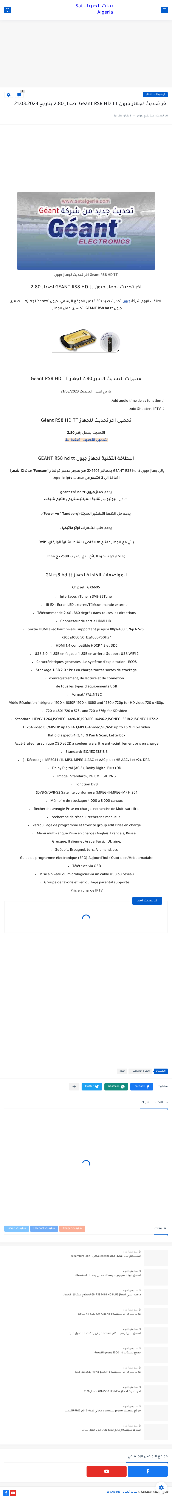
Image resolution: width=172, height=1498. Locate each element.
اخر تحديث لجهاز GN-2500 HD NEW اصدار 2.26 (112, 1391)
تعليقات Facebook (44, 1228)
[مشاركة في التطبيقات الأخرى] (74, 1086)
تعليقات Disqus (17, 1228)
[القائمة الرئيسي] (164, 10)
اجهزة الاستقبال (155, 94)
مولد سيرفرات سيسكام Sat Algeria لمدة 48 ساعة (109, 1314)
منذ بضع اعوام (130, 1251)
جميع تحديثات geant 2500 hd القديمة (118, 1352)
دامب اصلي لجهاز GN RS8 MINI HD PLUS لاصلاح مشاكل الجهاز (102, 1294)
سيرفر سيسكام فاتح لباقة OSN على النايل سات (111, 1430)
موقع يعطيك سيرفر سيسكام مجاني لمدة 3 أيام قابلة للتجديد (103, 1410)
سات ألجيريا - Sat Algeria (94, 9)
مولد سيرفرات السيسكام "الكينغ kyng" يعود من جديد (108, 1372)
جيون (126, 301)
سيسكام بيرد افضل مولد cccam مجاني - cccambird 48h (106, 1256)
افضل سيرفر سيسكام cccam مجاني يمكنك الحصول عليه (105, 1333)
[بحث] (7, 10)
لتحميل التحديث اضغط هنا (86, 440)
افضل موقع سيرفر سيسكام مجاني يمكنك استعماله (108, 1275)
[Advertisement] (86, 54)
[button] (141, 1086)
